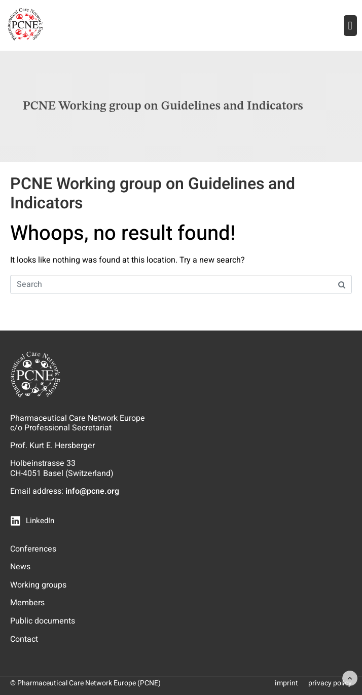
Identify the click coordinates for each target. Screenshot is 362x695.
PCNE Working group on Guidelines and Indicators (152, 193)
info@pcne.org (92, 491)
